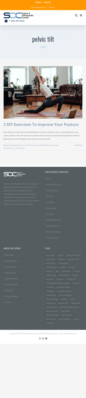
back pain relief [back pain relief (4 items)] (73, 259)
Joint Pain (50, 214)
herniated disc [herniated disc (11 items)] (64, 275)
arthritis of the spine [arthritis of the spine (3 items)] (74, 255)
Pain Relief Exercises (46, 145)
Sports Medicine (53, 226)
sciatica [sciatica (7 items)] (72, 299)
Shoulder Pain (52, 190)
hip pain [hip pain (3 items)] (75, 275)
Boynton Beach (11, 261)
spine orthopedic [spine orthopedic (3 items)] (52, 315)
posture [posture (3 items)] (64, 299)
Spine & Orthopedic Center (15, 145)
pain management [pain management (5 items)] (65, 295)
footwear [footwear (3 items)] (49, 271)
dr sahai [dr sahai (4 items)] (63, 267)
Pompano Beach (11, 296)
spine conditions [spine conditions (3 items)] (52, 311)
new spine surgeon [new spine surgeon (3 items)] (63, 287)
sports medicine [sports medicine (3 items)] (64, 319)
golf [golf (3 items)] (57, 271)
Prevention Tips (9, 148)
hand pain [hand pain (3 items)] (76, 271)
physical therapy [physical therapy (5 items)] (52, 299)
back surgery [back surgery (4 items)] (63, 263)
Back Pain (29, 145)
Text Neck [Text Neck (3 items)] (49, 323)
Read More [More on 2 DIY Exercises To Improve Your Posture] (78, 145)
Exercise (35, 145)
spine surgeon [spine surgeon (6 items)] (67, 315)
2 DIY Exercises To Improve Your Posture (41, 124)
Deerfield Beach (11, 278)
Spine (48, 179)
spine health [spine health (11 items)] (65, 311)
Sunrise (8, 302)
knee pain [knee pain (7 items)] (59, 279)
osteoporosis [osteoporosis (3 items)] (51, 295)
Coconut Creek (11, 267)
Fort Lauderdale (11, 284)
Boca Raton (9, 255)
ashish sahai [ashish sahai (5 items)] (50, 259)
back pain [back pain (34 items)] (61, 259)
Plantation (9, 290)
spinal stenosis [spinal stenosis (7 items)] (51, 307)
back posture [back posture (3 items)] (51, 263)
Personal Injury (52, 238)
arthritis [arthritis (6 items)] (60, 255)
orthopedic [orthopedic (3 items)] (50, 291)
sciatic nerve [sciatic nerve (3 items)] (50, 303)
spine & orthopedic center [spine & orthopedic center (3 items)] (69, 307)
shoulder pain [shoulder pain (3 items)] (63, 303)
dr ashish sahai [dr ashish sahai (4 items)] (51, 267)
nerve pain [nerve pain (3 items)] (50, 287)
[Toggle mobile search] (76, 15)
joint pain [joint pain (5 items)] (49, 279)
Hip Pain (49, 196)
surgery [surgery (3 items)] (76, 319)
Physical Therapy (53, 232)
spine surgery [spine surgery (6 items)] (51, 319)
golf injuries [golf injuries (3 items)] (66, 271)
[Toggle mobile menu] (81, 15)
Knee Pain (50, 202)
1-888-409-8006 (17, 20)
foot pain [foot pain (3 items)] (72, 267)
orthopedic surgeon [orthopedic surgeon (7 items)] (64, 291)
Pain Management (53, 220)
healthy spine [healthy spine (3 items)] (51, 275)
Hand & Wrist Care (53, 184)
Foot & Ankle (51, 208)
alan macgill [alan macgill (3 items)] (50, 255)
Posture (56, 145)
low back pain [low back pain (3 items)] (71, 279)
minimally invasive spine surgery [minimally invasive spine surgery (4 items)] (57, 283)
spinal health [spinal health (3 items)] (75, 303)
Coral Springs (10, 273)
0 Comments (20, 148)
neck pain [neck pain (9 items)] (76, 283)
